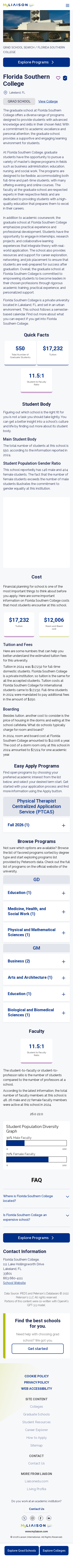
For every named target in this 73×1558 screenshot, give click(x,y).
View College (48, 101)
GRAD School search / (20, 47)
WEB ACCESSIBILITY (36, 1389)
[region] (36, 686)
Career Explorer (36, 1430)
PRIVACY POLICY (36, 1382)
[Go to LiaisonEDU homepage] (18, 5)
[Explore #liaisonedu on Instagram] (32, 1518)
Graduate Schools (36, 1414)
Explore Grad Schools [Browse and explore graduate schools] (22, 1550)
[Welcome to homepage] (36, 1526)
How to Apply (36, 1438)
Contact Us (36, 1463)
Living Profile (36, 1489)
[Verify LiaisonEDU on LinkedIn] (48, 1518)
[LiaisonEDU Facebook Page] (40, 1518)
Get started (38, 1349)
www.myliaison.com (36, 1531)
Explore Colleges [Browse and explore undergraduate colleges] (54, 1550)
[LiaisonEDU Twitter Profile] (24, 1518)
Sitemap (36, 1445)
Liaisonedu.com (36, 1481)
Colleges (36, 1406)
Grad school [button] (19, 101)
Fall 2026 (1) (18, 825)
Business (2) (19, 961)
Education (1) (19, 892)
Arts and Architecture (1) (30, 977)
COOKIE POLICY (37, 1376)
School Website (14, 1283)
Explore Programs (36, 62)
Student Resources (36, 1422)
